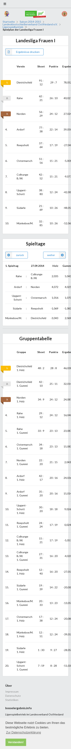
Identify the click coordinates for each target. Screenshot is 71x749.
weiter (56, 255)
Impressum (12, 691)
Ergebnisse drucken (22, 52)
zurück (14, 255)
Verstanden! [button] (15, 742)
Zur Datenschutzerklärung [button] (23, 732)
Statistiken (11, 699)
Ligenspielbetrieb (13, 27)
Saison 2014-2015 (30, 21)
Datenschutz (13, 695)
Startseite (9, 21)
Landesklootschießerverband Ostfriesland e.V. (30, 24)
